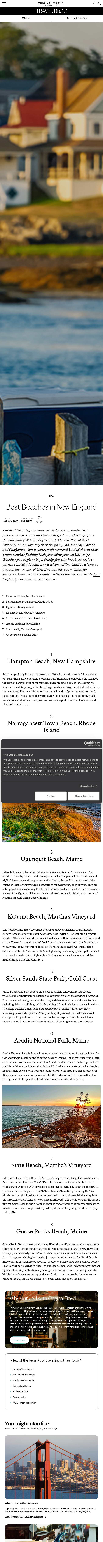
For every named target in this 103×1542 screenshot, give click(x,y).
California (17, 550)
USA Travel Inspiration (35, 1517)
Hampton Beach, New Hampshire (25, 596)
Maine (34, 1053)
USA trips (82, 554)
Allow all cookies (83, 796)
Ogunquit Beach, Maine (20, 607)
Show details (87, 786)
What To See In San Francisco (21, 1503)
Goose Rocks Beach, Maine (22, 634)
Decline (51, 796)
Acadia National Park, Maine (23, 623)
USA (51, 496)
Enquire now (19, 1339)
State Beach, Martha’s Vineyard (24, 629)
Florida (89, 545)
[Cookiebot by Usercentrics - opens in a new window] (86, 743)
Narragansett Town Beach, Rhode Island (29, 601)
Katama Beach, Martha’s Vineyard (25, 612)
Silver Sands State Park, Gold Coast (26, 618)
